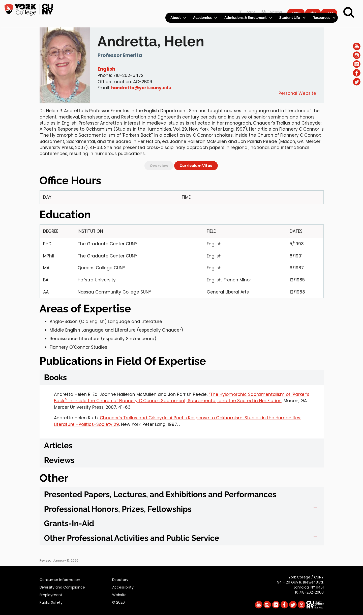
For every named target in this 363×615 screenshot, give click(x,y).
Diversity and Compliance (62, 586)
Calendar (271, 6)
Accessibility (123, 586)
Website (119, 594)
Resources (321, 18)
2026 (118, 601)
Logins (246, 6)
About (175, 18)
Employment (51, 594)
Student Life (289, 18)
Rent (329, 7)
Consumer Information (60, 579)
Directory (120, 579)
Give (312, 7)
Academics (202, 18)
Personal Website (297, 93)
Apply (295, 7)
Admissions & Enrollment (245, 18)
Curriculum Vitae (196, 165)
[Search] (349, 13)
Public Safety (51, 601)
